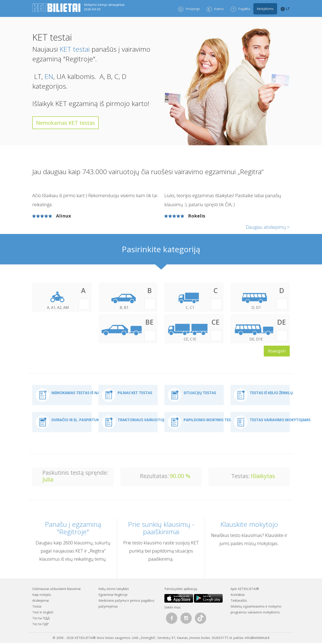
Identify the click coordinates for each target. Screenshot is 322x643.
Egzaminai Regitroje (113, 594)
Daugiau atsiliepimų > (268, 227)
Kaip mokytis (41, 594)
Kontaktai (238, 594)
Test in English (42, 612)
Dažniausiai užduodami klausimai (56, 589)
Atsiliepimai (40, 600)
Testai (36, 606)
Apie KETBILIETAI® (245, 589)
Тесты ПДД (40, 618)
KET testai (75, 49)
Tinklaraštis (239, 600)
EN (48, 76)
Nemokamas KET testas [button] (65, 122)
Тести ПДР (40, 624)
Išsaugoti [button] (277, 351)
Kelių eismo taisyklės (113, 589)
